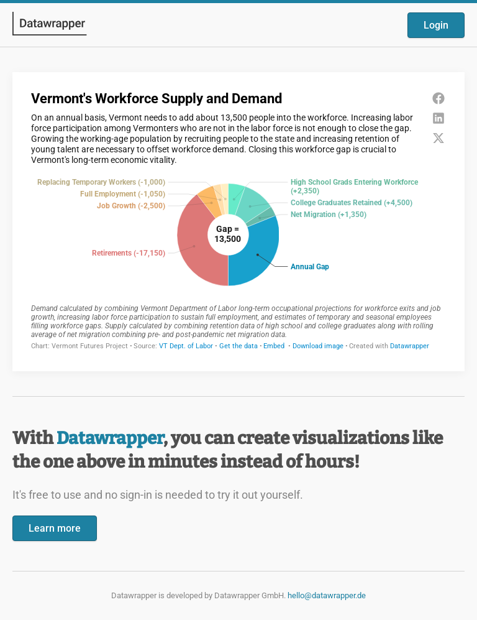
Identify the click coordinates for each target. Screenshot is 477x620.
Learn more (55, 528)
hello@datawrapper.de (327, 595)
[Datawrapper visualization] (238, 220)
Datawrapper (110, 438)
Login (436, 25)
